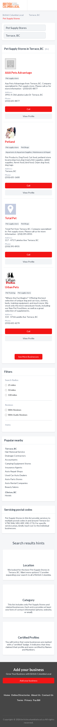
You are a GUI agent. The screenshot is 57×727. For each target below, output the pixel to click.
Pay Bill (36, 700)
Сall (28, 109)
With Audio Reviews (17, 415)
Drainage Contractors (15, 455)
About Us (36, 695)
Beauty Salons (12, 487)
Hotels (8, 495)
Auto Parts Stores (13, 479)
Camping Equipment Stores (18, 463)
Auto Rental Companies (16, 483)
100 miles (12, 395)
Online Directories (20, 695)
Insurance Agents (13, 467)
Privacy (28, 700)
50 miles (12, 390)
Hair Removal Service (15, 452)
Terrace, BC (34, 15)
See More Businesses (28, 356)
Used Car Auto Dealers (16, 475)
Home (7, 695)
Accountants (11, 459)
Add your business (28, 680)
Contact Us (47, 695)
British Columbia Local (13, 15)
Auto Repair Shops (14, 471)
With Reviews (14, 410)
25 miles (12, 385)
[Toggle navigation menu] (52, 5)
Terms (20, 700)
